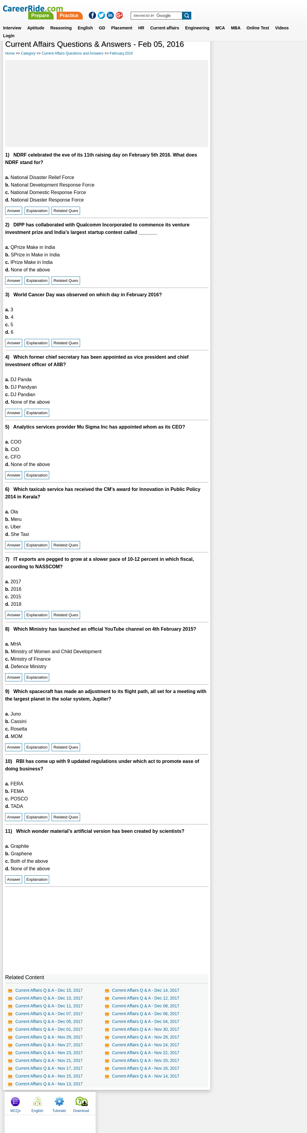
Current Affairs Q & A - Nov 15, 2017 (49, 1076)
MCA (220, 20)
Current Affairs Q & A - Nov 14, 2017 (145, 1076)
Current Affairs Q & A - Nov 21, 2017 (49, 1060)
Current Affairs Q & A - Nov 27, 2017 (49, 1044)
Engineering (197, 20)
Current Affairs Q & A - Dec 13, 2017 (49, 998)
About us (99, 1101)
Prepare (153, 8)
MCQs (222, 54)
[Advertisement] (106, 103)
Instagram (219, 1101)
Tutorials (266, 54)
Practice (181, 8)
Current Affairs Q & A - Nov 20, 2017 (145, 1060)
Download (288, 54)
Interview (12, 20)
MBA (235, 20)
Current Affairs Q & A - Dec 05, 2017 (49, 1021)
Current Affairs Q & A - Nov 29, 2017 (49, 1037)
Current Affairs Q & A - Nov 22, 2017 (145, 1052)
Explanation (37, 210)
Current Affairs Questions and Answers (72, 53)
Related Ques (65, 210)
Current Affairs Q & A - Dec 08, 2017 (145, 1005)
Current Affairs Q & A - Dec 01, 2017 (49, 1029)
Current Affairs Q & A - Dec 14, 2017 (145, 990)
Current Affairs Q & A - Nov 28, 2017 (145, 1037)
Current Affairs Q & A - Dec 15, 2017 (49, 990)
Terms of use (151, 1101)
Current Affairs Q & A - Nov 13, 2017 (49, 1083)
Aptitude (35, 20)
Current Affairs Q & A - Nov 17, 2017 (49, 1068)
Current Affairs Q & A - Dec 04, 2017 (145, 1021)
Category (28, 53)
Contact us (123, 1101)
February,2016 (121, 53)
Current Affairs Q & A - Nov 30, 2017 (145, 1029)
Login (8, 28)
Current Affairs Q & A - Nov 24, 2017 (145, 1044)
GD (102, 20)
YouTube (196, 1101)
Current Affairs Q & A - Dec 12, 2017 (145, 998)
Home (10, 53)
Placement (121, 20)
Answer (13, 210)
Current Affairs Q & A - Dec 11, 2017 (49, 1005)
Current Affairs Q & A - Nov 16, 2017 (145, 1068)
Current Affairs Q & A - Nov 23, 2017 (49, 1052)
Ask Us (175, 1101)
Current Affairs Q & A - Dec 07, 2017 (49, 1013)
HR (141, 20)
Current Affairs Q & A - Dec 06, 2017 (145, 1013)
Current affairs (164, 20)
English (85, 20)
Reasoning (61, 20)
